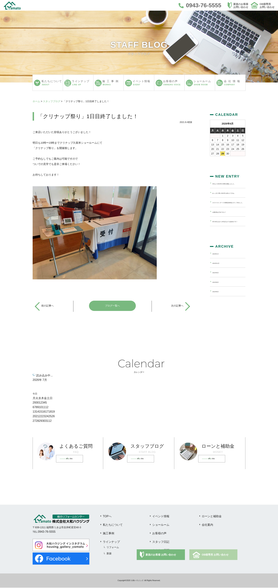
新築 (109, 553)
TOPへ (107, 516)
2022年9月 (218, 288)
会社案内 (207, 525)
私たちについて (113, 525)
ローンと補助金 (212, 516)
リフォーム (113, 547)
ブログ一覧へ (112, 305)
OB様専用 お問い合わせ (215, 555)
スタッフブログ (51, 101)
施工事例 (108, 533)
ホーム (36, 101)
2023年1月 (218, 269)
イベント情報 (160, 516)
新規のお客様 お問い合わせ (161, 555)
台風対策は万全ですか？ (226, 223)
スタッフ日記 (160, 542)
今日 (35, 394)
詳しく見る (75, 459)
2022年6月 (218, 307)
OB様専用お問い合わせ (267, 6)
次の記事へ (176, 305)
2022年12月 (219, 278)
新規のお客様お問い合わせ (240, 6)
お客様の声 (159, 533)
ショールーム (160, 525)
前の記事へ (48, 305)
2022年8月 (218, 297)
